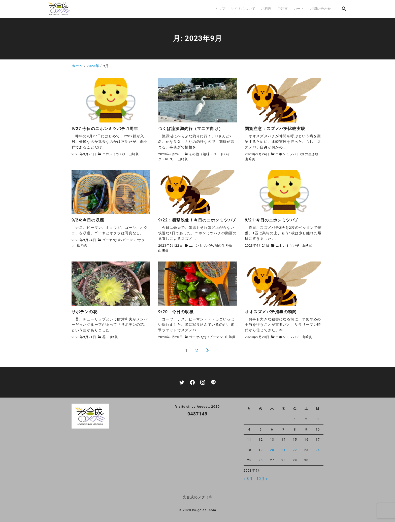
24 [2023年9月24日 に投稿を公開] (318, 450)
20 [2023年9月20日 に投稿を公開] (272, 450)
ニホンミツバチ (114, 154)
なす (117, 240)
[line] (213, 382)
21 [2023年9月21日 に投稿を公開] (283, 450)
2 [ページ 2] (196, 350)
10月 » (262, 479)
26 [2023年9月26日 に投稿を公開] (260, 460)
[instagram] (202, 382)
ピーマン (130, 240)
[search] (344, 8)
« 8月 (248, 479)
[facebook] (192, 382)
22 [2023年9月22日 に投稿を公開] (295, 450)
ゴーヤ (107, 240)
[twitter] (181, 382)
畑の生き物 (310, 154)
